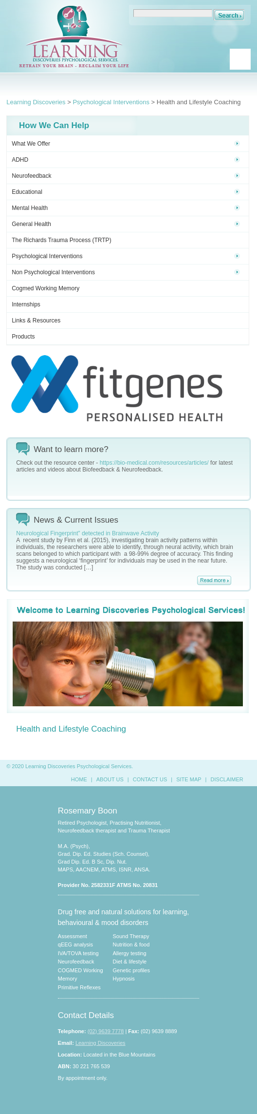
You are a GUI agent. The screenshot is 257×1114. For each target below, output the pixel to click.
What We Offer (126, 143)
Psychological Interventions (111, 102)
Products (23, 336)
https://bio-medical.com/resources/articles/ (154, 462)
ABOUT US (110, 779)
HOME (79, 779)
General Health (126, 224)
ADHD (126, 159)
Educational (126, 192)
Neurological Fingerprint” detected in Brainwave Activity (87, 533)
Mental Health (126, 208)
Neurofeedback (126, 175)
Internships (26, 304)
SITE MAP (188, 779)
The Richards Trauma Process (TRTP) (61, 240)
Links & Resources (36, 320)
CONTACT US (150, 779)
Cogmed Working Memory (45, 288)
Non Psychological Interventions (126, 272)
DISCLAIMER (227, 779)
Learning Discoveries (35, 102)
